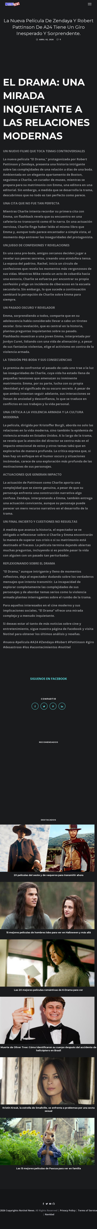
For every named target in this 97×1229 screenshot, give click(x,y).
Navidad (49, 1214)
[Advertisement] (48, 776)
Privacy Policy (67, 1210)
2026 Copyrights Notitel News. (17, 1210)
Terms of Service (87, 1210)
